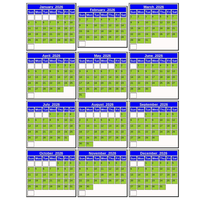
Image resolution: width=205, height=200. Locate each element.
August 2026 (103, 104)
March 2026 (154, 7)
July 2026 (51, 104)
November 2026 (102, 153)
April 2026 (51, 56)
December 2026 (153, 153)
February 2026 (102, 10)
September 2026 (154, 104)
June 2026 (154, 56)
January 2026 (51, 7)
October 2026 (51, 153)
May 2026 (102, 56)
